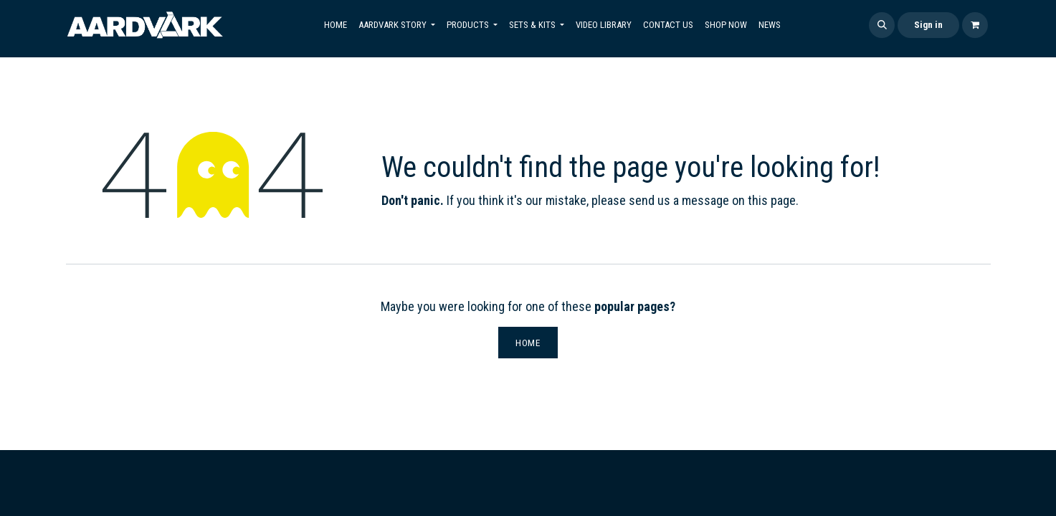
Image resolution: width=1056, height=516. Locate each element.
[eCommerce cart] (975, 25)
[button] (882, 25)
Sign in (928, 24)
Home (528, 342)
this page (772, 200)
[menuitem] (335, 25)
